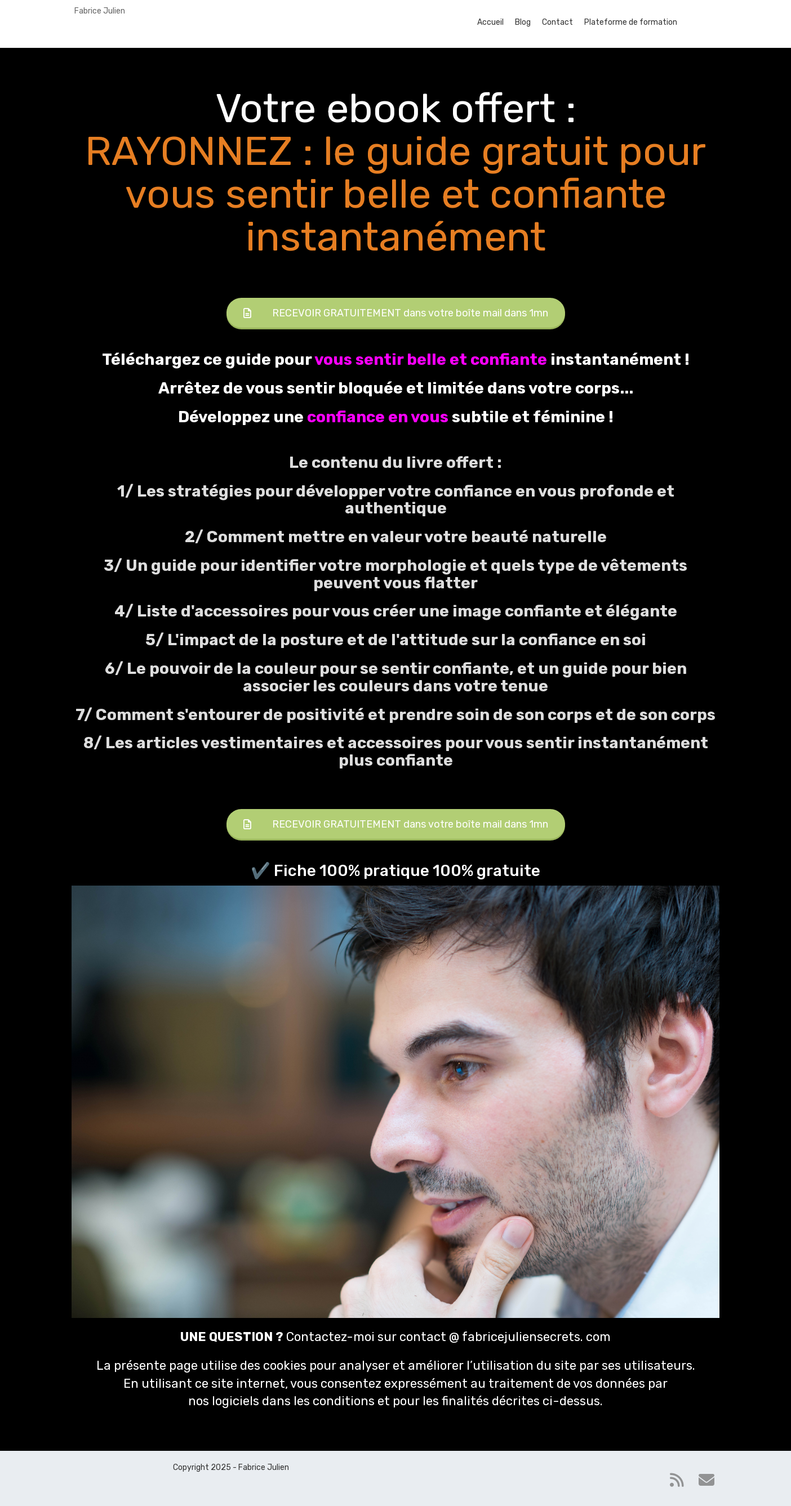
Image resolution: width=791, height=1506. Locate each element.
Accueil (490, 22)
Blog (523, 22)
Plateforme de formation (630, 22)
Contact (557, 22)
